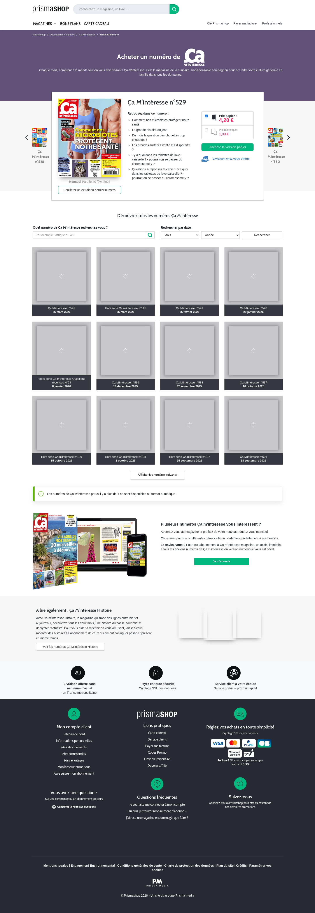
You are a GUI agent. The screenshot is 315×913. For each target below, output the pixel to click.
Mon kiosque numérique (74, 767)
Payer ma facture (245, 23)
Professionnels (272, 23)
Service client (157, 739)
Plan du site (225, 865)
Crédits (241, 865)
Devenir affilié (157, 766)
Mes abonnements (74, 747)
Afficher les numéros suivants (157, 475)
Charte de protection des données (189, 865)
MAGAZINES (42, 22)
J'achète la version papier (227, 147)
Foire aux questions (84, 806)
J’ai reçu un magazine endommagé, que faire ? (157, 818)
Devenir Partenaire (157, 759)
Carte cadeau (157, 733)
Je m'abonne (221, 561)
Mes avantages (74, 760)
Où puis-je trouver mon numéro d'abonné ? (157, 811)
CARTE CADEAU (96, 24)
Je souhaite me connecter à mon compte (157, 805)
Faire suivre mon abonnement (74, 773)
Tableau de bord (74, 734)
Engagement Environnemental (93, 865)
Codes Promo (157, 752)
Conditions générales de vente (139, 865)
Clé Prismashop (218, 23)
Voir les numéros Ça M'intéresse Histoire (70, 646)
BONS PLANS (70, 24)
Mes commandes (74, 754)
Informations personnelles (74, 741)
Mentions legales (56, 865)
